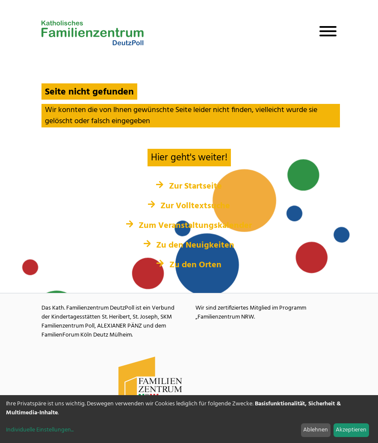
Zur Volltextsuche (189, 206)
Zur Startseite (189, 186)
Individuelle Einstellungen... (40, 429)
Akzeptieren (351, 430)
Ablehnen (315, 430)
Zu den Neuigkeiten (189, 245)
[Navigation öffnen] (325, 33)
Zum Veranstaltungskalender (189, 226)
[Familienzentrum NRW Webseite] (150, 381)
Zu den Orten (189, 265)
